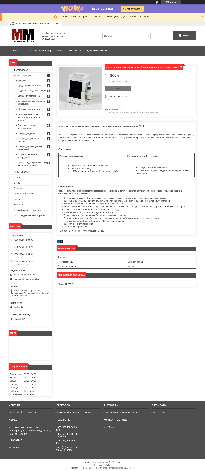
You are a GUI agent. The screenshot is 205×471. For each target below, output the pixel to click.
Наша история (158, 412)
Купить (117, 88)
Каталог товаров (39, 51)
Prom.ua (116, 462)
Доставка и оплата (98, 51)
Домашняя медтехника (29, 96)
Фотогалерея (21, 69)
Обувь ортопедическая (29, 109)
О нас (59, 51)
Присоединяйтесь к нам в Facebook (73, 412)
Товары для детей (26, 133)
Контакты (75, 51)
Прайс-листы (21, 171)
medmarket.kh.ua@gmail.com (27, 279)
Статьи (17, 177)
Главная (17, 51)
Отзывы (18, 188)
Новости (18, 199)
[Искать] (148, 36)
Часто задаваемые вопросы (29, 215)
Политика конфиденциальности (120, 468)
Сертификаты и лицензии (28, 210)
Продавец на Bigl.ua (102, 465)
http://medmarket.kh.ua (24, 274)
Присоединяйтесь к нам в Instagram (121, 412)
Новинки (18, 204)
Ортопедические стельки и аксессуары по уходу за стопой (30, 117)
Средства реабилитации (29, 85)
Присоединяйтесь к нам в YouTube (25, 412)
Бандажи (22, 80)
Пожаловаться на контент (93, 468)
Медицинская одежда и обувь (32, 91)
